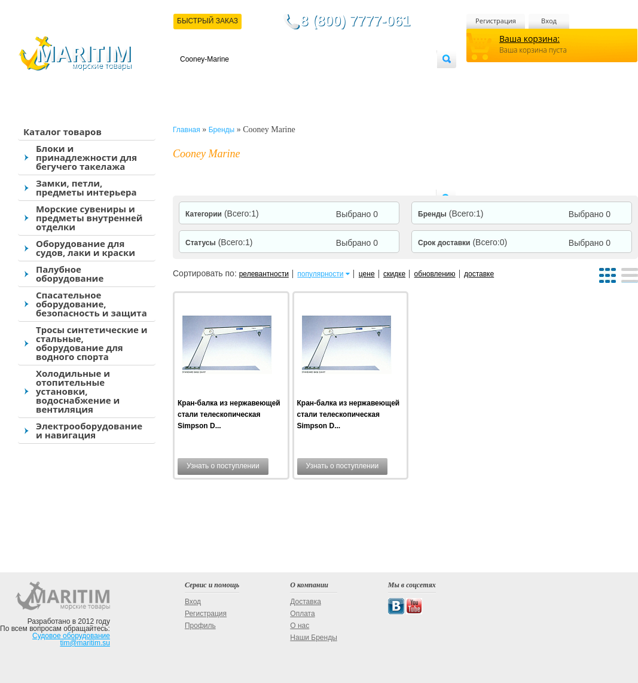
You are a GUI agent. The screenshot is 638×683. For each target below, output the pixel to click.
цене (367, 274)
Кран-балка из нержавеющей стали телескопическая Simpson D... (229, 414)
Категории (222, 214)
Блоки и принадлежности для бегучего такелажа (86, 157)
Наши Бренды (313, 637)
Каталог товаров (62, 132)
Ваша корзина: (529, 38)
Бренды (450, 214)
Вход (549, 20)
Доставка (238, 79)
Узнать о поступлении (223, 466)
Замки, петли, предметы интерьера (86, 187)
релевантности (264, 274)
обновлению (435, 274)
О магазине (323, 79)
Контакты (194, 79)
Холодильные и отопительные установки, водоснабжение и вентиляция (78, 391)
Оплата (278, 79)
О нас (299, 625)
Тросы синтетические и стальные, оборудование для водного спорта (92, 343)
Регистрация (495, 20)
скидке (394, 274)
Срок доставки (462, 243)
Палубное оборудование (69, 273)
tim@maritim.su (85, 643)
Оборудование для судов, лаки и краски (85, 247)
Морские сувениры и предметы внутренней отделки (89, 218)
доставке (479, 274)
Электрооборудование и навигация (89, 430)
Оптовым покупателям (399, 79)
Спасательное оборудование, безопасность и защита (91, 304)
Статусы (218, 243)
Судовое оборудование (71, 636)
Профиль (200, 625)
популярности (320, 274)
